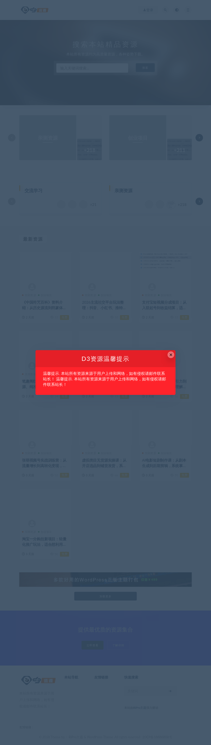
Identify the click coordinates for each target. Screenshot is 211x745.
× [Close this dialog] (170, 355)
